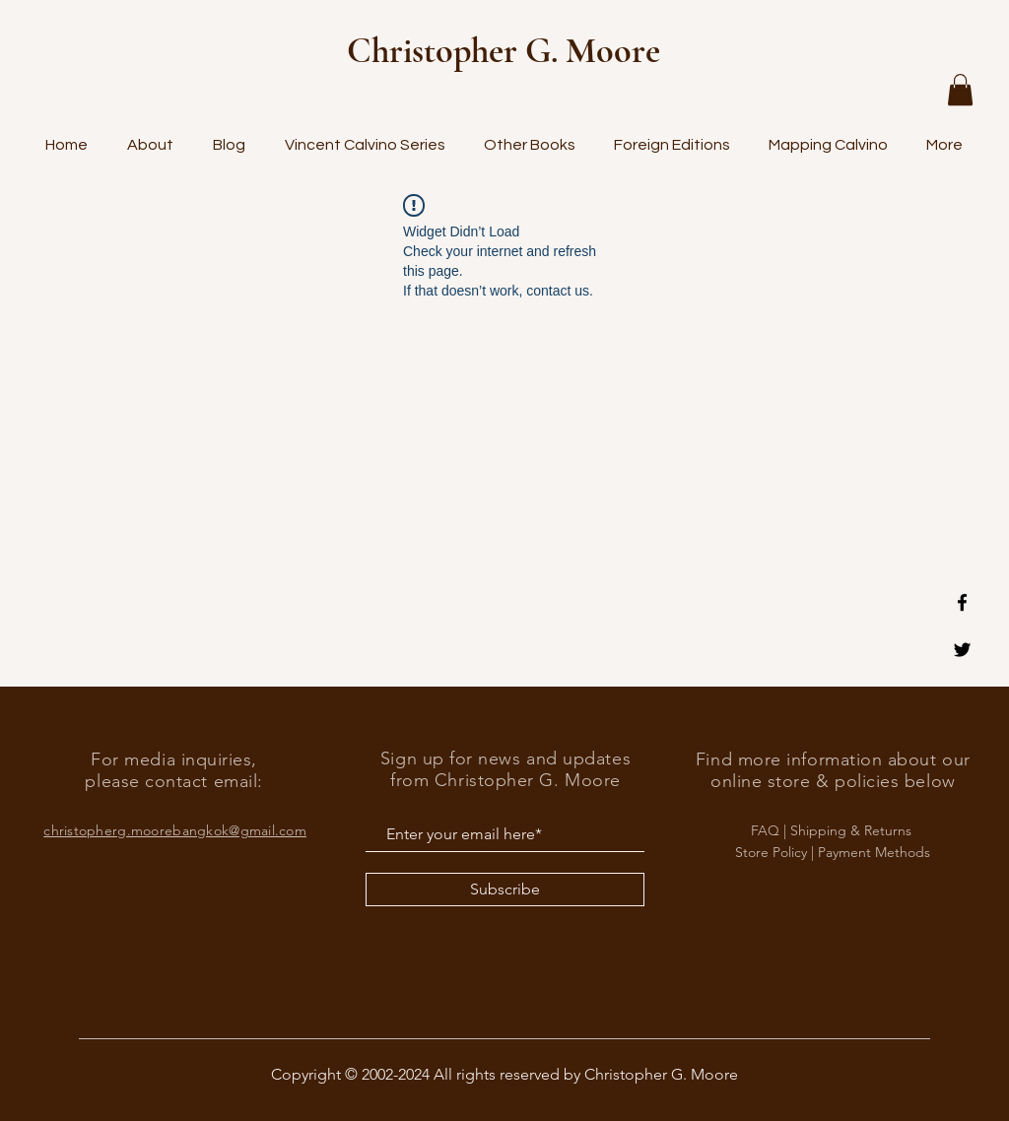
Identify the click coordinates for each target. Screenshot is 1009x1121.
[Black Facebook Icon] (962, 602)
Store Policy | (776, 852)
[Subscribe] (505, 889)
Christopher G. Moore (503, 51)
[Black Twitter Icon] (962, 649)
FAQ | (770, 830)
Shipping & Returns (852, 830)
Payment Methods (874, 852)
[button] (960, 89)
